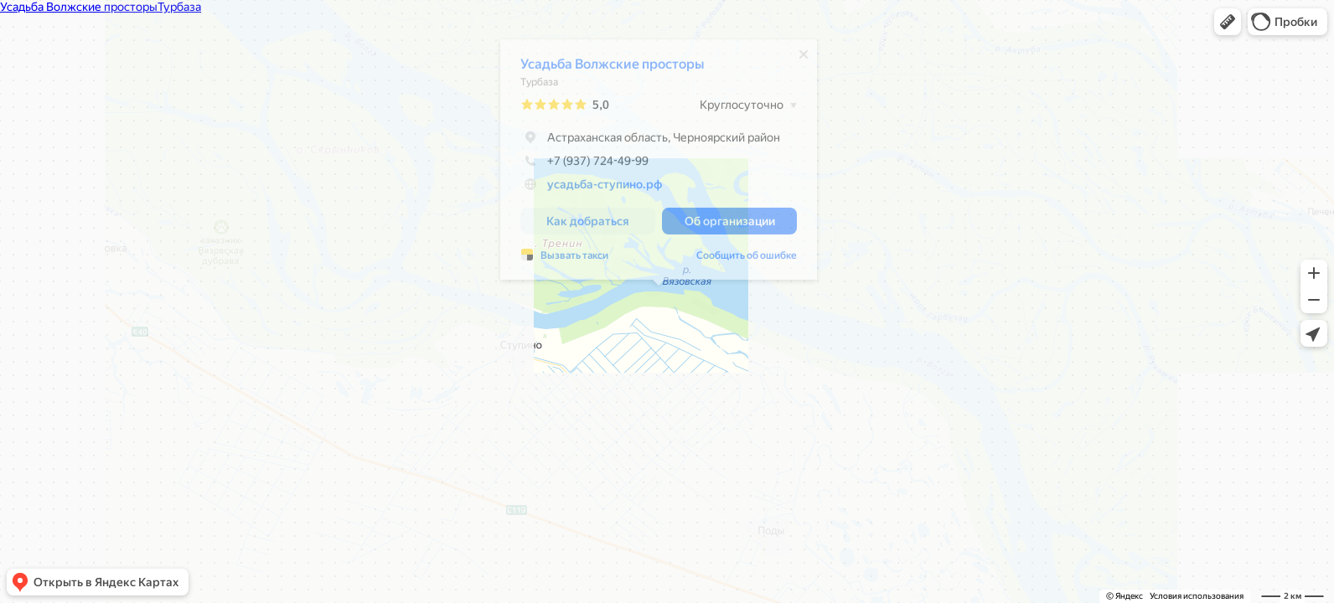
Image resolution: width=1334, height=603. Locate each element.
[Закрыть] (803, 58)
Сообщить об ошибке (746, 259)
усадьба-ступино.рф (604, 188)
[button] (1227, 21)
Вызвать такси (574, 259)
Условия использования (1197, 595)
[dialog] (658, 164)
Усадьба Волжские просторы (612, 68)
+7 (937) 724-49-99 (584, 165)
